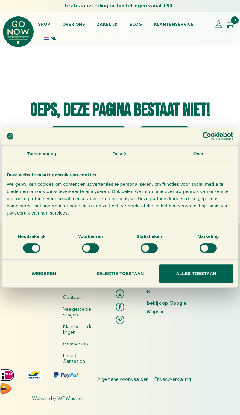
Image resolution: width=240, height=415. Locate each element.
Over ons (73, 25)
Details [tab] (120, 153)
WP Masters (70, 398)
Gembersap (75, 344)
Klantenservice (173, 25)
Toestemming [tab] (41, 153)
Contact (72, 297)
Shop (44, 25)
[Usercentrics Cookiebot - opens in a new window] (207, 136)
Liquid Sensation (74, 359)
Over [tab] (198, 153)
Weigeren (44, 273)
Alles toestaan (196, 273)
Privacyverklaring (172, 379)
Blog (136, 25)
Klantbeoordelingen (78, 330)
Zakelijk (107, 25)
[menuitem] (50, 39)
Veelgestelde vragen (77, 312)
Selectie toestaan (120, 273)
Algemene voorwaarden (122, 379)
